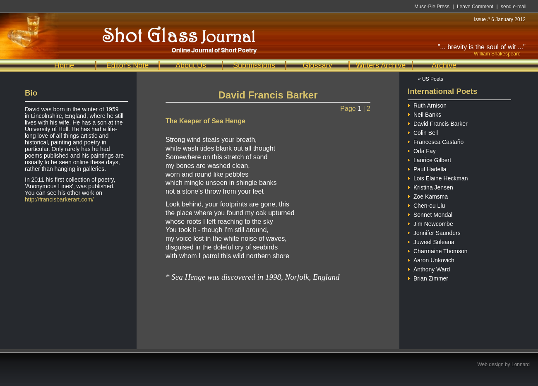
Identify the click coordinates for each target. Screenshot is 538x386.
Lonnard (521, 364)
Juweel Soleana (431, 241)
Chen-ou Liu (426, 204)
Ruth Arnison (427, 104)
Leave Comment (475, 7)
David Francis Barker (438, 122)
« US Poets (430, 79)
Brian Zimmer (428, 277)
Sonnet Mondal (430, 213)
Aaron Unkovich (431, 259)
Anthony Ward (429, 268)
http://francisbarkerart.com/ (59, 199)
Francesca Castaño (436, 141)
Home (64, 65)
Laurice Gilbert (429, 159)
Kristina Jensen (430, 186)
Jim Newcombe (430, 222)
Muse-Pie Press (431, 7)
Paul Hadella (427, 168)
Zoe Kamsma (428, 195)
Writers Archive (381, 65)
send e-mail (513, 7)
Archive (444, 65)
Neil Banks (424, 113)
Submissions (254, 65)
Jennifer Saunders (434, 232)
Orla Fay (422, 150)
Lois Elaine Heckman (438, 177)
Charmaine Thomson (437, 250)
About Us (190, 65)
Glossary (317, 65)
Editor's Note (127, 65)
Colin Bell (423, 131)
